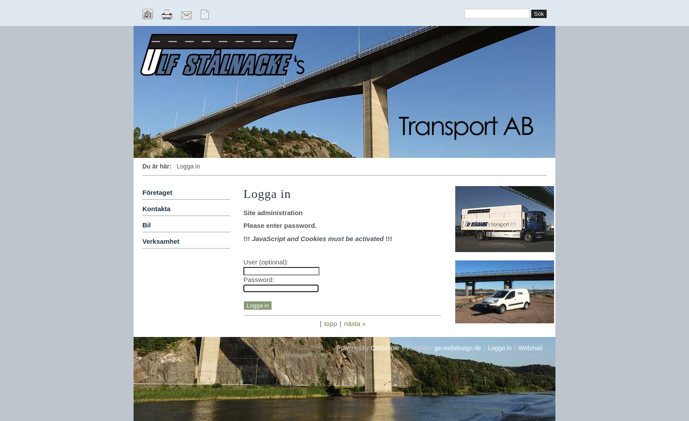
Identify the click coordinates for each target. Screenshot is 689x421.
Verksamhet (160, 241)
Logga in (500, 347)
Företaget (157, 192)
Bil (146, 225)
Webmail (530, 347)
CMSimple (385, 347)
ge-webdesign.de (457, 347)
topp (330, 323)
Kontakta (156, 208)
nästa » (355, 323)
